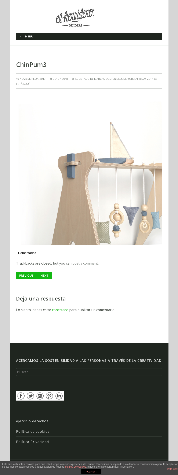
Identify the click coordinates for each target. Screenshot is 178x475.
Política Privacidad (32, 441)
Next (44, 275)
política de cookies (75, 466)
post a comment (85, 263)
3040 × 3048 (60, 79)
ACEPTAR (91, 471)
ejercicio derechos (32, 421)
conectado (60, 310)
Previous (26, 275)
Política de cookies (33, 431)
